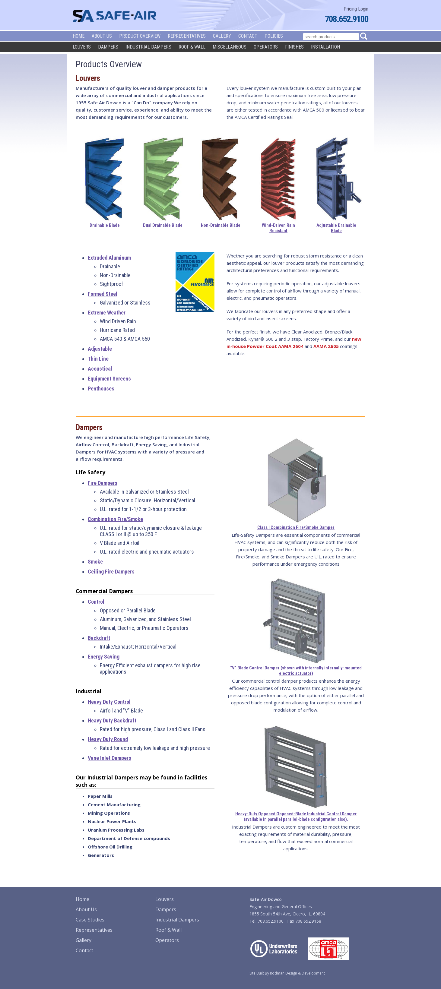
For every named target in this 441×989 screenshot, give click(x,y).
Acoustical (100, 368)
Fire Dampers (102, 483)
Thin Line (98, 358)
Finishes (294, 47)
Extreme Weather (106, 312)
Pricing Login (356, 9)
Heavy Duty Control (109, 702)
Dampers (108, 47)
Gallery (222, 36)
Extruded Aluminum (109, 257)
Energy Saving (103, 656)
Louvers (82, 47)
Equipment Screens (109, 378)
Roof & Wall (192, 47)
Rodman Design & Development (297, 973)
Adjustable (100, 349)
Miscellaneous (229, 47)
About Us (102, 36)
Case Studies (90, 919)
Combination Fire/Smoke (115, 519)
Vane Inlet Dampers (109, 758)
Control (96, 602)
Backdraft (99, 638)
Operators (266, 47)
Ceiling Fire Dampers (111, 571)
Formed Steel (102, 294)
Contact (247, 36)
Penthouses (101, 388)
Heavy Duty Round (108, 739)
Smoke (95, 561)
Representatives (187, 36)
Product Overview (139, 36)
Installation (325, 47)
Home (78, 36)
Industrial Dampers (148, 47)
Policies (274, 36)
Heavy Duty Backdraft (112, 720)
